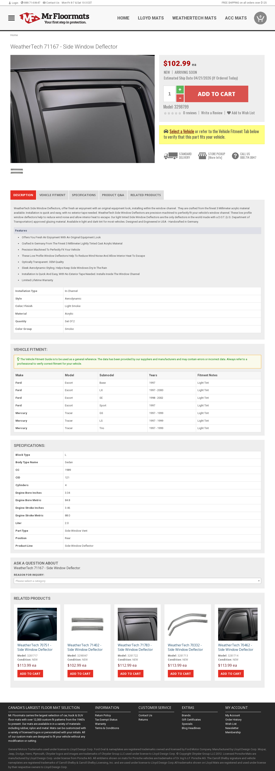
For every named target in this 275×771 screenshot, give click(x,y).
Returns (143, 719)
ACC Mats (236, 18)
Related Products (145, 195)
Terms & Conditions (107, 728)
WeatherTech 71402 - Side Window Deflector (85, 647)
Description (23, 195)
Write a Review (211, 112)
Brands (186, 715)
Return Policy (103, 715)
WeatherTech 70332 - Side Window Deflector (185, 647)
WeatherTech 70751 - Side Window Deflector (35, 647)
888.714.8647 (30, 2)
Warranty (100, 723)
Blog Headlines (191, 728)
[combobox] (137, 581)
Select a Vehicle (182, 131)
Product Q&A (113, 195)
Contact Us (51, 2)
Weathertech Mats (194, 18)
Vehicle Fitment (52, 195)
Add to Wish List (241, 112)
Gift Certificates (191, 719)
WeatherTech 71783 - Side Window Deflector (135, 647)
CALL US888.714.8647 (248, 156)
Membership (233, 732)
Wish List (231, 723)
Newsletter (232, 728)
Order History (233, 719)
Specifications (84, 195)
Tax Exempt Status (106, 719)
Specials (187, 723)
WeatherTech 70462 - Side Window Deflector (235, 647)
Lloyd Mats (151, 18)
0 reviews (189, 112)
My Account (232, 715)
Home (123, 18)
